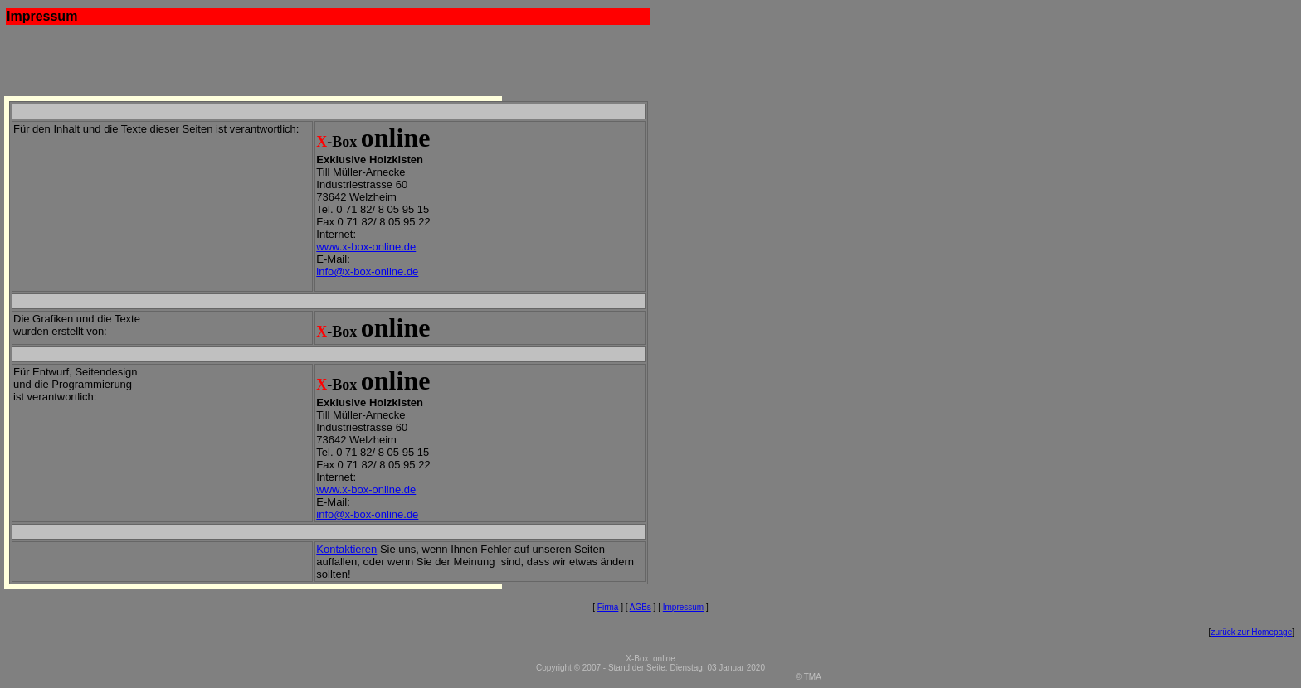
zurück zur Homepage (1251, 632)
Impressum (683, 607)
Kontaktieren (346, 549)
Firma (608, 607)
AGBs (640, 607)
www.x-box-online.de (366, 246)
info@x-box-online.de (367, 271)
